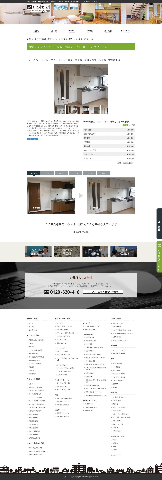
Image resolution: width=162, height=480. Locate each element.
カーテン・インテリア (119, 350)
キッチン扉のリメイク (63, 390)
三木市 (114, 446)
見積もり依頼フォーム (35, 454)
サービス (72, 32)
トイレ (75, 173)
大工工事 (31, 367)
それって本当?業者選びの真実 (95, 364)
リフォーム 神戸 (33, 39)
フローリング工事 (62, 351)
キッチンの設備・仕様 (63, 383)
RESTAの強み (38, 252)
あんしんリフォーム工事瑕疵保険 (96, 389)
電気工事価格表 (33, 414)
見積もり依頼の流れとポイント (38, 451)
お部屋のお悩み (117, 337)
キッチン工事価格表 (35, 394)
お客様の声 (32, 374)
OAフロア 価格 (62, 375)
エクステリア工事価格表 (36, 404)
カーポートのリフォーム (92, 326)
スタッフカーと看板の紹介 (120, 414)
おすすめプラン (90, 351)
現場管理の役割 (90, 361)
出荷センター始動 (117, 424)
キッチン (34, 173)
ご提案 (36, 32)
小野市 (114, 450)
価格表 (90, 32)
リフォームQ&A (117, 363)
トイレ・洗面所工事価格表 (37, 401)
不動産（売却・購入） (91, 407)
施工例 (54, 32)
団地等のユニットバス (63, 401)
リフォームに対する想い (119, 407)
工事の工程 (89, 376)
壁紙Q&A (115, 384)
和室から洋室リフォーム (64, 326)
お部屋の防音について (63, 336)
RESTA (83, 477)
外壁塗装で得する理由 (92, 385)
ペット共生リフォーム (63, 354)
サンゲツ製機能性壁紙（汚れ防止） (123, 333)
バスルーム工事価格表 (35, 397)
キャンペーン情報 (117, 323)
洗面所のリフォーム (63, 413)
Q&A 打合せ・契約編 (118, 374)
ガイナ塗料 (89, 344)
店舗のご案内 (116, 400)
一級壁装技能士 (33, 353)
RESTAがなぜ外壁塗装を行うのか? (96, 395)
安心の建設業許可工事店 (36, 357)
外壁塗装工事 (90, 337)
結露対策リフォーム (63, 329)
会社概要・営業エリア (119, 397)
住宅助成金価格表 (34, 438)
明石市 (114, 440)
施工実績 (108, 32)
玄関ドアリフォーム (91, 329)
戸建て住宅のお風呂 (63, 405)
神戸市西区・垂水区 (118, 436)
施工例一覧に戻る (81, 232)
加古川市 (115, 443)
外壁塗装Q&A (90, 373)
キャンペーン (126, 32)
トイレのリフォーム (63, 416)
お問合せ (115, 427)
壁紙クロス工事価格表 (35, 387)
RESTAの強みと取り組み (36, 340)
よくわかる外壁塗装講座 (93, 354)
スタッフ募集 (116, 421)
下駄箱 (89, 173)
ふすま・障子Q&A (117, 380)
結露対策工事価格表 (35, 411)
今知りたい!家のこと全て (120, 340)
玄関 (103, 173)
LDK (47, 173)
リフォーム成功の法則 (35, 350)
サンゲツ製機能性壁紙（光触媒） (122, 330)
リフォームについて (35, 364)
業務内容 (115, 404)
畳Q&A (114, 387)
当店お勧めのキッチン (63, 386)
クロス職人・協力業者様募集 (121, 417)
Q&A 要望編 (116, 367)
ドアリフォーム (61, 340)
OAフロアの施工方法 (64, 371)
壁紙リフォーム (61, 343)
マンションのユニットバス (65, 398)
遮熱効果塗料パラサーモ (93, 392)
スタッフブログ (117, 431)
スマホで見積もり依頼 (35, 448)
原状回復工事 (89, 404)
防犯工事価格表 (33, 434)
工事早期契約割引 (34, 360)
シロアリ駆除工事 (34, 431)
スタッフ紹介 (116, 410)
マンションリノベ (33, 139)
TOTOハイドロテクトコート (94, 347)
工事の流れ (32, 347)
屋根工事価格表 (33, 428)
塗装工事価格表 (33, 417)
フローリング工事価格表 (36, 390)
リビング (61, 173)
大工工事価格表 (33, 421)
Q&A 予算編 (116, 370)
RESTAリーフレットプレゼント (95, 357)
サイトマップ (116, 455)
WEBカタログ (89, 410)
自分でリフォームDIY (119, 353)
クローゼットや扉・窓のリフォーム (67, 333)
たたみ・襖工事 (33, 424)
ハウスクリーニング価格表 (37, 407)
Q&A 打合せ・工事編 (118, 377)
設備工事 (31, 370)
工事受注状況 (33, 330)
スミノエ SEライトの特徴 (66, 368)
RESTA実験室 (116, 327)
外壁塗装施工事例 (91, 341)
